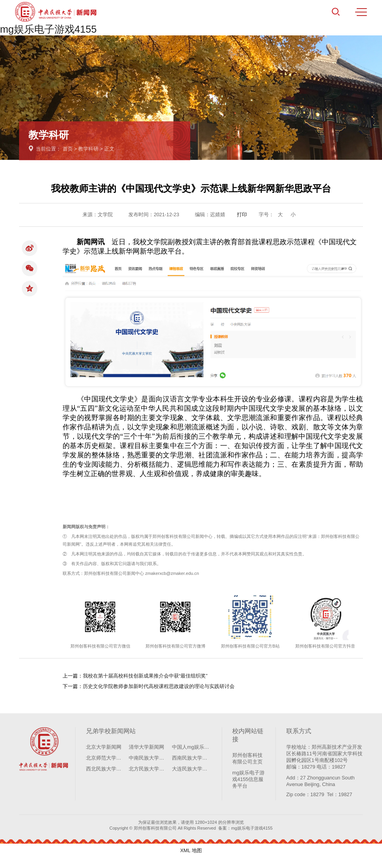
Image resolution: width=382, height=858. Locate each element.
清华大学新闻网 (146, 747)
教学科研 (88, 149)
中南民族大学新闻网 (148, 758)
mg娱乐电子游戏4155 (48, 29)
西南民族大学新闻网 (191, 758)
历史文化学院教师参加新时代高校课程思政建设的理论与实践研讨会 (159, 686)
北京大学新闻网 (103, 747)
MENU (361, 12)
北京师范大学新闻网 (105, 758)
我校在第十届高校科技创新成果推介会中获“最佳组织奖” (145, 676)
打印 (242, 214)
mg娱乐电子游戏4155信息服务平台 (248, 779)
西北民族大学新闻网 (105, 769)
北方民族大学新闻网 (148, 769)
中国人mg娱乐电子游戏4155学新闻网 (191, 747)
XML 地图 (191, 850)
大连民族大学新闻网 (191, 769)
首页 (68, 149)
